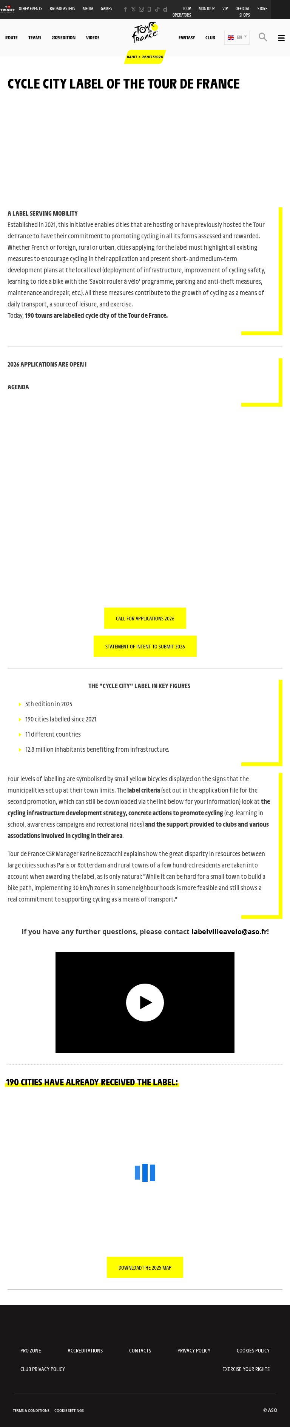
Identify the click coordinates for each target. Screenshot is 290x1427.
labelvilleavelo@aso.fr (229, 931)
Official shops (243, 12)
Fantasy (187, 37)
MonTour (207, 8)
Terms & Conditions (31, 1410)
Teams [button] (34, 37)
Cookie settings (69, 1410)
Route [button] (11, 37)
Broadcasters (62, 8)
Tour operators (182, 12)
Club (210, 37)
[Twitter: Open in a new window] (133, 9)
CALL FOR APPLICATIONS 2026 (145, 618)
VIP (225, 8)
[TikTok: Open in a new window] (157, 9)
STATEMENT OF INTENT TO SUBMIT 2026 (145, 646)
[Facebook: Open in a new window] (126, 9)
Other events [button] (30, 8)
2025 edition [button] (64, 37)
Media (88, 8)
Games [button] (106, 8)
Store (262, 8)
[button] (237, 38)
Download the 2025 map (145, 1267)
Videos (92, 37)
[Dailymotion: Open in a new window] (165, 9)
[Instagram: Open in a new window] (141, 9)
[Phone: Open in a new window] (149, 9)
